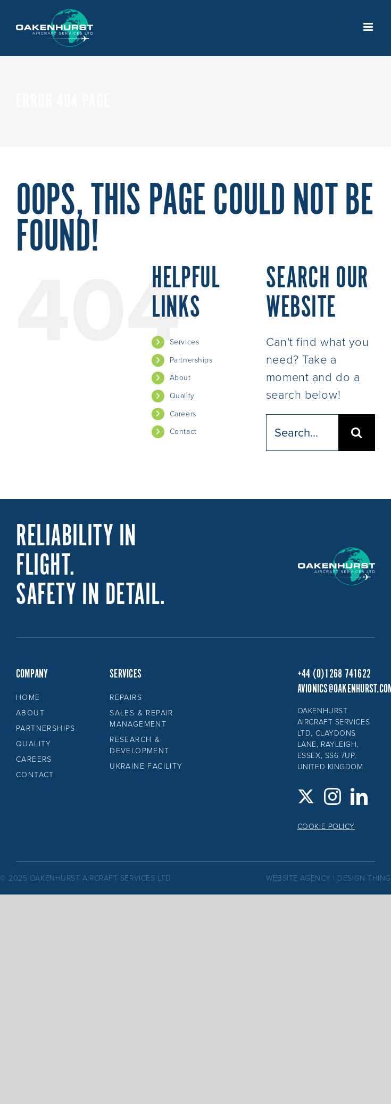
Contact (183, 431)
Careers (183, 414)
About (180, 377)
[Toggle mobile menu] (369, 27)
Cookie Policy (326, 826)
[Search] (356, 432)
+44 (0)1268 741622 (334, 674)
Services (184, 342)
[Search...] (302, 432)
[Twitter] (306, 796)
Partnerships (191, 360)
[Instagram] (333, 796)
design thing (364, 878)
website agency (298, 878)
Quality (182, 395)
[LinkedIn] (359, 796)
